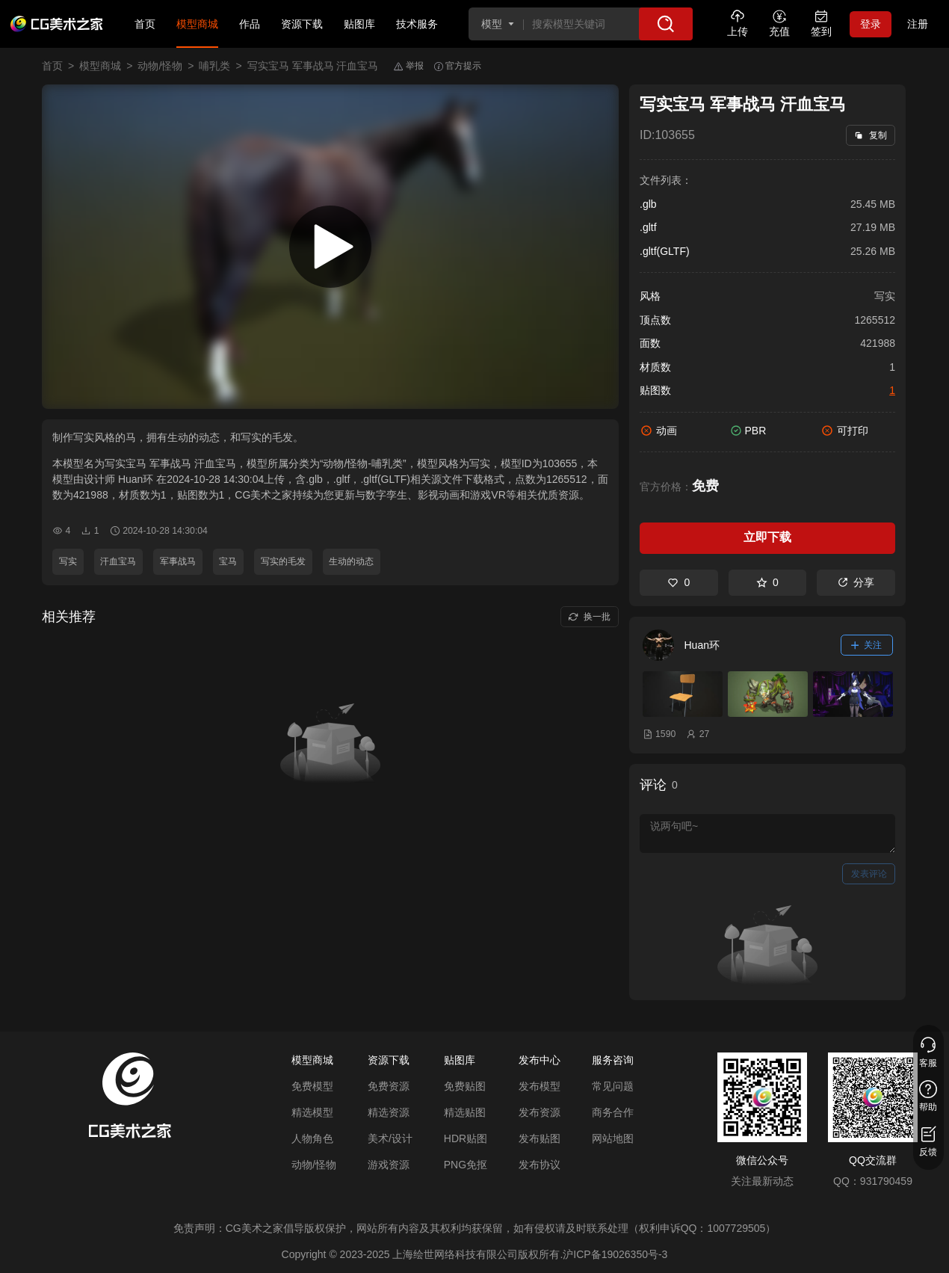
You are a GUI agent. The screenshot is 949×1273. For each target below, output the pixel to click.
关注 (866, 645)
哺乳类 (214, 66)
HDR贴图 (465, 1138)
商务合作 (613, 1112)
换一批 (589, 616)
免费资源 (388, 1086)
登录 (870, 24)
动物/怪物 (159, 66)
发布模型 (539, 1086)
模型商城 (197, 24)
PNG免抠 (465, 1165)
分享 (856, 582)
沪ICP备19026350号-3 (615, 1254)
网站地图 (613, 1138)
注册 (917, 24)
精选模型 (312, 1112)
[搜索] (666, 23)
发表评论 (869, 874)
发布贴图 (539, 1138)
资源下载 (302, 24)
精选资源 (388, 1112)
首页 (145, 24)
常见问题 (613, 1086)
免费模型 (312, 1086)
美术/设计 (390, 1138)
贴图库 (359, 24)
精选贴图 (465, 1112)
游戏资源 (388, 1165)
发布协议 (539, 1165)
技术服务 (417, 24)
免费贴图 (465, 1086)
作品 (249, 24)
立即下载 (767, 537)
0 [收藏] (767, 582)
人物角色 (312, 1138)
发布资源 (539, 1112)
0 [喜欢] (678, 582)
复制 (870, 135)
